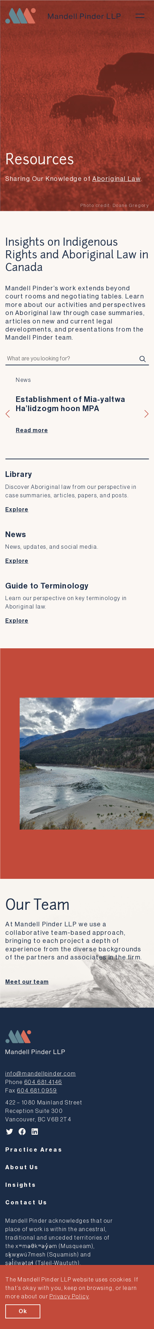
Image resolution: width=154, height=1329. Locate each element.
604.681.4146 (43, 1082)
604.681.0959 (37, 1091)
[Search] (142, 359)
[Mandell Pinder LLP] (63, 16)
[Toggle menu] (140, 16)
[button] (7, 414)
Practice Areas (33, 1150)
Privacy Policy (69, 1296)
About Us (22, 1167)
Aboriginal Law (116, 179)
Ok (23, 1311)
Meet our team (26, 982)
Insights (20, 1185)
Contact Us (26, 1202)
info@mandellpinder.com (40, 1074)
